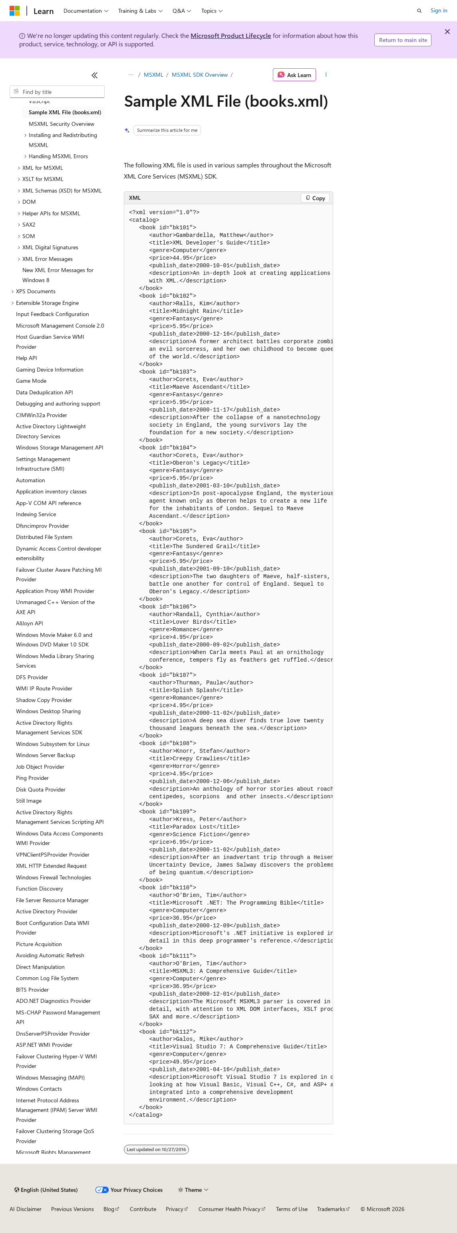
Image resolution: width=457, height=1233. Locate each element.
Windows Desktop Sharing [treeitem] (48, 711)
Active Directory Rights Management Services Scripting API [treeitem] (60, 817)
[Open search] (419, 11)
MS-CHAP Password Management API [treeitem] (58, 1017)
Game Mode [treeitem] (31, 380)
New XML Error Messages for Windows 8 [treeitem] (57, 275)
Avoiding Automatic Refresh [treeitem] (50, 955)
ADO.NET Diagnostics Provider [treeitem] (53, 1000)
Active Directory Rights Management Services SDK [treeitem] (49, 727)
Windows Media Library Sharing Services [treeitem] (55, 661)
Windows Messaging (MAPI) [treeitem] (50, 1077)
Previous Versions (72, 1209)
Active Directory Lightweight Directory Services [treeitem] (51, 431)
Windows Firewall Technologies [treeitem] (53, 877)
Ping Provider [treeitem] (32, 778)
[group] (228, 664)
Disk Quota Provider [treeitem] (41, 789)
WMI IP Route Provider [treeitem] (44, 688)
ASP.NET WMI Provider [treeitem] (44, 1044)
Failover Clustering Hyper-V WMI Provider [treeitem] (56, 1061)
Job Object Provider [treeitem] (40, 766)
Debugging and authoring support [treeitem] (58, 403)
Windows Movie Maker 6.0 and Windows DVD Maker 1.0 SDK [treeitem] (54, 639)
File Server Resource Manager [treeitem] (52, 900)
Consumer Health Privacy (229, 1209)
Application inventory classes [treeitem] (51, 491)
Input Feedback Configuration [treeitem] (52, 314)
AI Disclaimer (26, 1209)
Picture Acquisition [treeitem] (39, 944)
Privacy (174, 1209)
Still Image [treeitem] (29, 800)
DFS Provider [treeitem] (32, 677)
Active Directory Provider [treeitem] (46, 911)
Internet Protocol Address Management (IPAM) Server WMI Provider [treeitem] (56, 1110)
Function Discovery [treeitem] (39, 888)
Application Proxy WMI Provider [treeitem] (55, 591)
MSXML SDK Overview (200, 74)
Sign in (439, 10)
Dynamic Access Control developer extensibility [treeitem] (58, 553)
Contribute (143, 1209)
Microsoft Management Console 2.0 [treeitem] (60, 325)
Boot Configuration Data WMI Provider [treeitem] (52, 928)
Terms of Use (292, 1209)
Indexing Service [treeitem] (36, 514)
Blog (108, 1209)
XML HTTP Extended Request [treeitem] (51, 865)
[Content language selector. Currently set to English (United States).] (46, 1189)
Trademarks (331, 1209)
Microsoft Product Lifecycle (231, 35)
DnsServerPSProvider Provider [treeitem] (53, 1033)
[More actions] (326, 74)
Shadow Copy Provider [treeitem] (44, 700)
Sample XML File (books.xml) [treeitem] (65, 112)
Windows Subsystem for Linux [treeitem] (52, 744)
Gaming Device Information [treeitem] (49, 369)
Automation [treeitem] (30, 480)
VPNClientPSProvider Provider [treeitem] (52, 854)
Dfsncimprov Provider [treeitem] (42, 525)
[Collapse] (95, 75)
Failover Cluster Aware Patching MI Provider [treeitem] (59, 574)
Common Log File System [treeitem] (47, 978)
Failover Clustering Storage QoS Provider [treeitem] (55, 1136)
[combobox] (57, 92)
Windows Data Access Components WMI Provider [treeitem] (59, 838)
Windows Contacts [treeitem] (39, 1088)
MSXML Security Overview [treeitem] (61, 123)
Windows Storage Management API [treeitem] (59, 447)
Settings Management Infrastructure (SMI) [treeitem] (43, 464)
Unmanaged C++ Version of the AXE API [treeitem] (55, 607)
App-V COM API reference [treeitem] (48, 503)
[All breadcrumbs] (131, 74)
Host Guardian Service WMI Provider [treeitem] (50, 341)
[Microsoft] (15, 11)
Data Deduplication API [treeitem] (44, 392)
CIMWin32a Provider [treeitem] (41, 415)
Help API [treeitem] (26, 358)
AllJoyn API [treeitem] (29, 623)
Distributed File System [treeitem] (44, 537)
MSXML (153, 74)
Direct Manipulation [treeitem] (40, 966)
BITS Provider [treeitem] (32, 989)
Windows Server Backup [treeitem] (45, 755)
